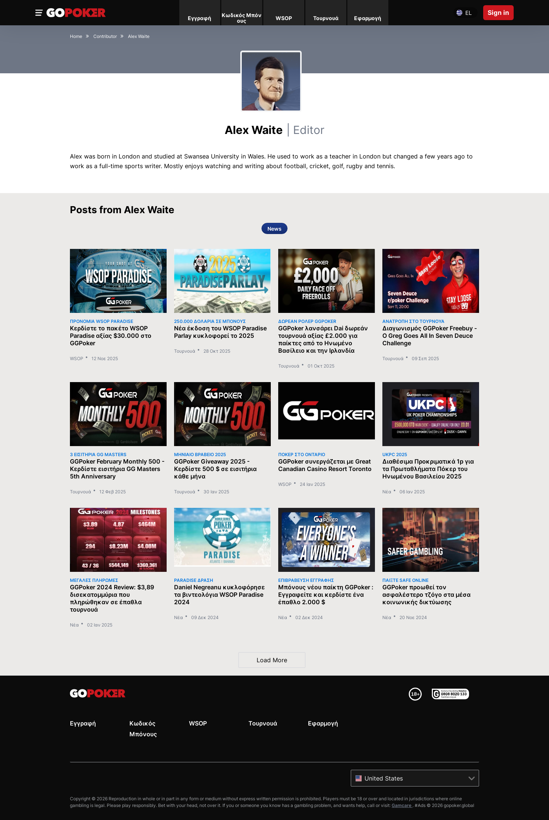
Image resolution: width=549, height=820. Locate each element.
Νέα (386, 491)
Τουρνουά (184, 351)
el (468, 12)
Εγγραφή (83, 723)
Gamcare (402, 805)
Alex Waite (274, 130)
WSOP (76, 358)
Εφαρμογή (323, 723)
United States (384, 778)
